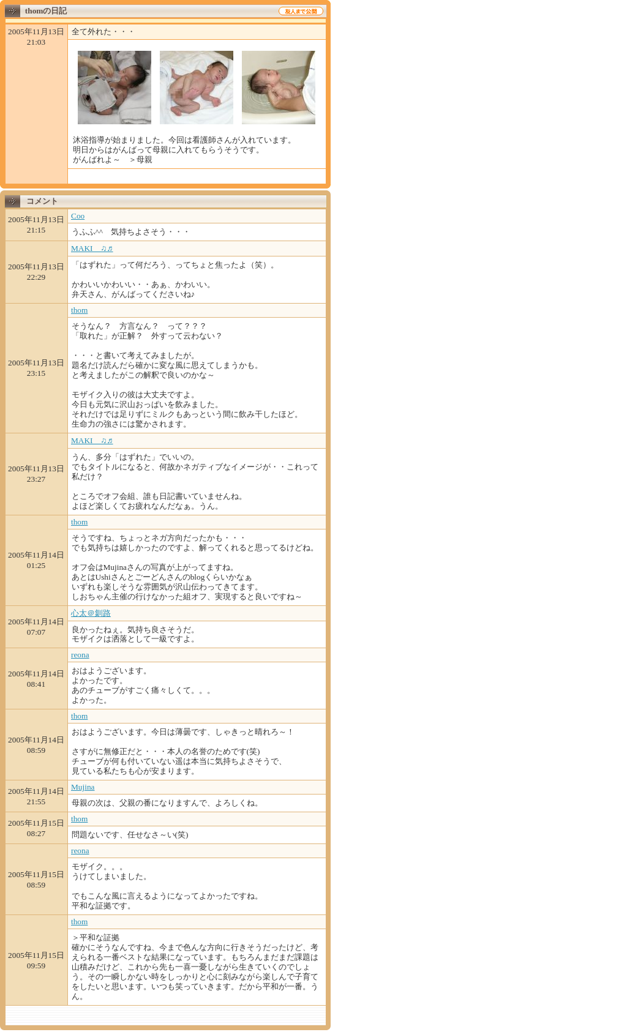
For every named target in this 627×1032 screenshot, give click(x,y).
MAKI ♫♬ (92, 248)
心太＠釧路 (91, 613)
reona (80, 654)
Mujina (83, 786)
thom (79, 310)
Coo (77, 215)
